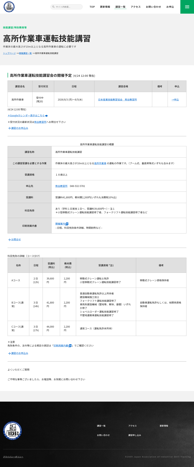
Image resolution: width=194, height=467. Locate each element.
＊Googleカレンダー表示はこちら (28, 115)
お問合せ (14, 239)
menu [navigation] (187, 7)
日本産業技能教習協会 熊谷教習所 (117, 99)
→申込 (175, 99)
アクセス (136, 6)
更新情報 (105, 6)
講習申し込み (134, 435)
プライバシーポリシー (13, 456)
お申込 (170, 6)
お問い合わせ (153, 6)
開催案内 (62, 223)
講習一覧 (120, 6)
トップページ (9, 53)
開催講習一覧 (25, 53)
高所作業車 (100, 163)
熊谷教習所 (40, 122)
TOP (92, 6)
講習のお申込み (18, 128)
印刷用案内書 (63, 345)
